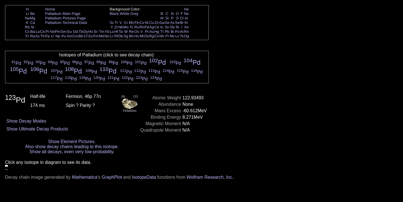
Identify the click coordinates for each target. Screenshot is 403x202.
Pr (47, 31)
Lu (112, 31)
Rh (141, 27)
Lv (177, 36)
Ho (90, 31)
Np (57, 36)
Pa (47, 36)
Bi (172, 31)
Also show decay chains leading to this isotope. (72, 146)
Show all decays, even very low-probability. (71, 151)
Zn (156, 22)
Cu (151, 22)
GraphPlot (112, 177)
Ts (182, 36)
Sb (172, 27)
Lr (112, 36)
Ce (42, 31)
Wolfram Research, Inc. (210, 177)
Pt (147, 31)
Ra (32, 36)
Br (182, 22)
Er (96, 31)
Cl (182, 18)
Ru (136, 27)
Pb (167, 31)
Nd (52, 31)
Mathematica (84, 177)
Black (114, 14)
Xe (186, 27)
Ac (38, 36)
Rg (151, 36)
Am (69, 36)
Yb (107, 31)
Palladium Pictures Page (65, 18)
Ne (186, 14)
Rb (27, 27)
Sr (32, 27)
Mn (131, 22)
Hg (156, 31)
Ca (32, 22)
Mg (32, 18)
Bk (81, 36)
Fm (96, 36)
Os (136, 31)
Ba (32, 31)
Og (186, 36)
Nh (162, 36)
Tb (81, 31)
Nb (120, 27)
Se (177, 22)
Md (101, 36)
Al (161, 18)
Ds (146, 36)
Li (27, 14)
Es (90, 36)
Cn (156, 36)
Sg (126, 36)
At (182, 31)
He (186, 9)
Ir (141, 31)
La (38, 31)
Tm (101, 31)
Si (167, 18)
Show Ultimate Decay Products (37, 129)
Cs (27, 31)
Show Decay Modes (26, 121)
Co (141, 22)
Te (177, 27)
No (107, 36)
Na (27, 18)
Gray (134, 14)
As (172, 22)
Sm (64, 31)
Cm (76, 36)
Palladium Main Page (62, 14)
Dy (85, 31)
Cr (126, 22)
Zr (116, 27)
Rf (116, 36)
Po (177, 31)
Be (32, 14)
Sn (167, 27)
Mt (142, 36)
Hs (136, 36)
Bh (131, 36)
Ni (147, 22)
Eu (69, 31)
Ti (116, 22)
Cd (156, 27)
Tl (161, 31)
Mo (126, 27)
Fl (166, 36)
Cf (85, 36)
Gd (75, 31)
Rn (186, 31)
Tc (131, 27)
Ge (167, 22)
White (124, 14)
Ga (161, 22)
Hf (116, 31)
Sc (112, 22)
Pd (146, 27)
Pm (58, 31)
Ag (151, 27)
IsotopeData (144, 177)
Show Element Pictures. (72, 141)
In (161, 27)
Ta (121, 31)
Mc (172, 36)
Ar (186, 18)
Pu (63, 36)
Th (42, 36)
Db (120, 36)
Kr (186, 22)
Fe (136, 22)
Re (131, 31)
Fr (27, 36)
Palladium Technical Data (66, 22)
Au (151, 31)
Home (50, 9)
